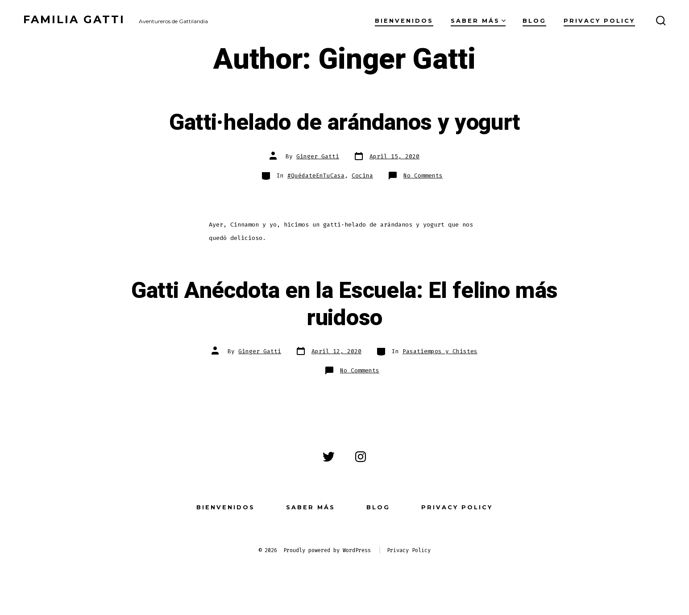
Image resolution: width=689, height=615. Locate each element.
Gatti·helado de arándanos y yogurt (344, 122)
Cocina (362, 175)
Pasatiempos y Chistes (440, 351)
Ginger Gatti (317, 156)
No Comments (423, 175)
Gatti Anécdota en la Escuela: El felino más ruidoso (344, 304)
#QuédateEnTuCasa (315, 175)
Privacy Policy (599, 20)
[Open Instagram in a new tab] (360, 456)
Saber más (478, 20)
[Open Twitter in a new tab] (328, 456)
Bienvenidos (404, 20)
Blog (534, 20)
